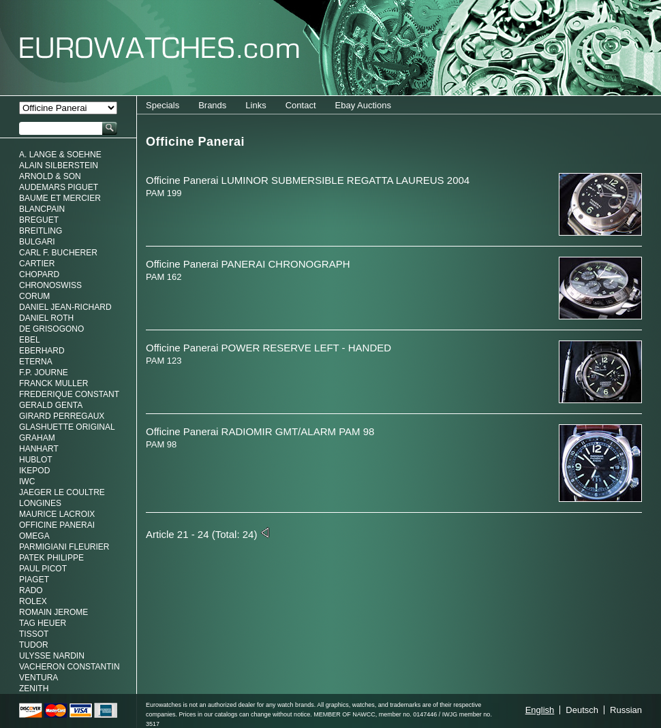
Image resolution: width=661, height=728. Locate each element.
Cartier (37, 263)
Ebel (29, 340)
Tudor (33, 645)
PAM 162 (164, 277)
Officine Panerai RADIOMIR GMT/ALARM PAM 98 (260, 431)
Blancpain (42, 209)
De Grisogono (51, 329)
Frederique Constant (69, 394)
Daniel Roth (46, 318)
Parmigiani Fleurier (64, 547)
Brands (212, 105)
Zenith (33, 688)
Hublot (35, 459)
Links (255, 105)
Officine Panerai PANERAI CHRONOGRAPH (248, 264)
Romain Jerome (53, 612)
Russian (626, 710)
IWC (27, 481)
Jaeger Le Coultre (62, 492)
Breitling (40, 231)
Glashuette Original (67, 427)
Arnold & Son (50, 176)
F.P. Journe (43, 372)
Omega (34, 536)
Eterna (35, 361)
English (540, 710)
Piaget (34, 579)
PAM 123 (164, 360)
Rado (31, 590)
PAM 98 (161, 444)
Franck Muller (53, 383)
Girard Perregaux (61, 416)
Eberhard (42, 350)
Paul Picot (43, 568)
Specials (162, 105)
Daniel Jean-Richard (65, 307)
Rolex (33, 601)
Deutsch (582, 710)
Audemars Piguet (58, 187)
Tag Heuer (42, 623)
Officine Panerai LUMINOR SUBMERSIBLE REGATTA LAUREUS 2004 (308, 180)
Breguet (39, 220)
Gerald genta (50, 405)
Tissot (33, 634)
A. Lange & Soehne (60, 154)
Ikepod (34, 470)
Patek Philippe (51, 558)
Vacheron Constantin (69, 666)
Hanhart (39, 449)
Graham (37, 438)
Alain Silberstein (58, 165)
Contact (301, 105)
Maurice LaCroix (57, 514)
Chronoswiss (50, 285)
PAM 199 (164, 193)
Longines (40, 503)
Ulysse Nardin (51, 656)
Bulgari (37, 242)
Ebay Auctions (363, 105)
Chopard (39, 274)
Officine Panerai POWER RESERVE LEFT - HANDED (268, 347)
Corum (34, 296)
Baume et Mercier (60, 198)
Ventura (38, 677)
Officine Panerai (57, 525)
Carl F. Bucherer (58, 252)
